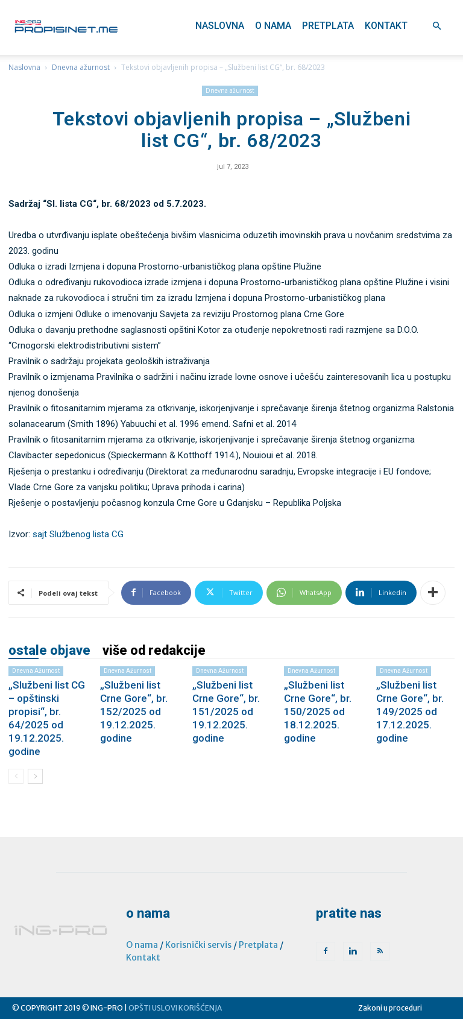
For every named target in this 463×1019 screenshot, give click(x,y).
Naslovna (219, 25)
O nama (273, 25)
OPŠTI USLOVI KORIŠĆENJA (175, 1007)
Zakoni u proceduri (390, 1007)
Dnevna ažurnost (81, 67)
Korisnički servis (198, 944)
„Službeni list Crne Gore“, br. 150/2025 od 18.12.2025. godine (317, 711)
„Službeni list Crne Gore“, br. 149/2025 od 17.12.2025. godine (410, 711)
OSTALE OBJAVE (49, 650)
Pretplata (328, 25)
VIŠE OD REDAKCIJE (154, 650)
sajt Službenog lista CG (78, 534)
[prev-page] (16, 776)
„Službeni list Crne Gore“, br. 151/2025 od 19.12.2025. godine (226, 711)
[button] (436, 26)
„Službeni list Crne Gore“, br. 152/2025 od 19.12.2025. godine (134, 711)
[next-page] (35, 776)
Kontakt (386, 25)
